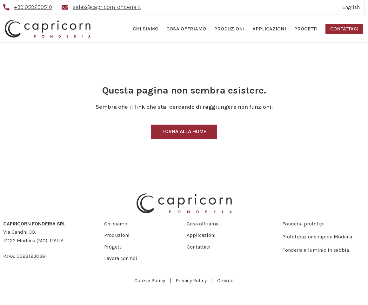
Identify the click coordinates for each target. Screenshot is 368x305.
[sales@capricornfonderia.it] (65, 7)
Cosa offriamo (186, 29)
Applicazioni (269, 29)
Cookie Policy (149, 280)
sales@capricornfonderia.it (107, 6)
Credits (225, 280)
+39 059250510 (33, 6)
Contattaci (344, 29)
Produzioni (229, 29)
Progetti (306, 29)
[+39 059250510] (6, 7)
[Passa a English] (351, 7)
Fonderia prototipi (303, 224)
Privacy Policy (191, 280)
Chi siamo (145, 29)
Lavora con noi (118, 258)
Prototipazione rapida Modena (317, 237)
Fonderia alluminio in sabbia (315, 250)
